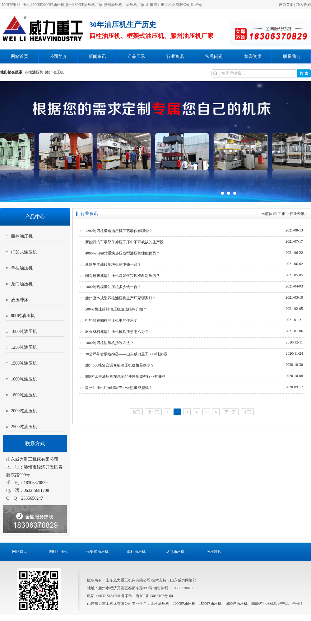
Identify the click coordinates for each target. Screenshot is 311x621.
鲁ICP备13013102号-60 (154, 596)
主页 (281, 214)
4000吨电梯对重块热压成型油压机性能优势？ (122, 253)
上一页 (153, 412)
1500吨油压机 (24, 363)
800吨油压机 (23, 315)
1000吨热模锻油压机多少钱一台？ (113, 287)
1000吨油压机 (24, 331)
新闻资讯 (97, 56)
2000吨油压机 (24, 411)
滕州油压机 (54, 72)
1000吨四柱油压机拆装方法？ (109, 343)
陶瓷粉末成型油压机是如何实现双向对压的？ (122, 275)
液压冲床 (19, 299)
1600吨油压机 (24, 379)
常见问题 (214, 56)
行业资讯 (175, 56)
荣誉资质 (253, 56)
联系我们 (291, 56)
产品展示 (136, 56)
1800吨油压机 (24, 395)
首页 (136, 412)
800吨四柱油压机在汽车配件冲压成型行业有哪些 (125, 376)
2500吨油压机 (24, 426)
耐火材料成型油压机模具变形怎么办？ (117, 331)
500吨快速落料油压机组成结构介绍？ (116, 309)
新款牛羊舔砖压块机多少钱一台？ (113, 264)
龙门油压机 (22, 284)
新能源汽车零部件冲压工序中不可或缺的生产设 (124, 242)
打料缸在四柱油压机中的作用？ (111, 320)
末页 (247, 412)
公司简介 (58, 56)
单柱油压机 (22, 268)
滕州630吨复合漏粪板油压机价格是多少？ (119, 365)
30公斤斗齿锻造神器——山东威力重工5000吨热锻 (126, 354)
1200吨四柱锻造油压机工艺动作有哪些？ (118, 231)
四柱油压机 (35, 72)
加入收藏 (303, 4)
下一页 (230, 412)
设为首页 (286, 4)
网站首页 (19, 56)
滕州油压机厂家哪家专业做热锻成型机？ (118, 387)
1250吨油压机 (24, 347)
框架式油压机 (24, 252)
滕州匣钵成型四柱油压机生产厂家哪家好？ (120, 298)
